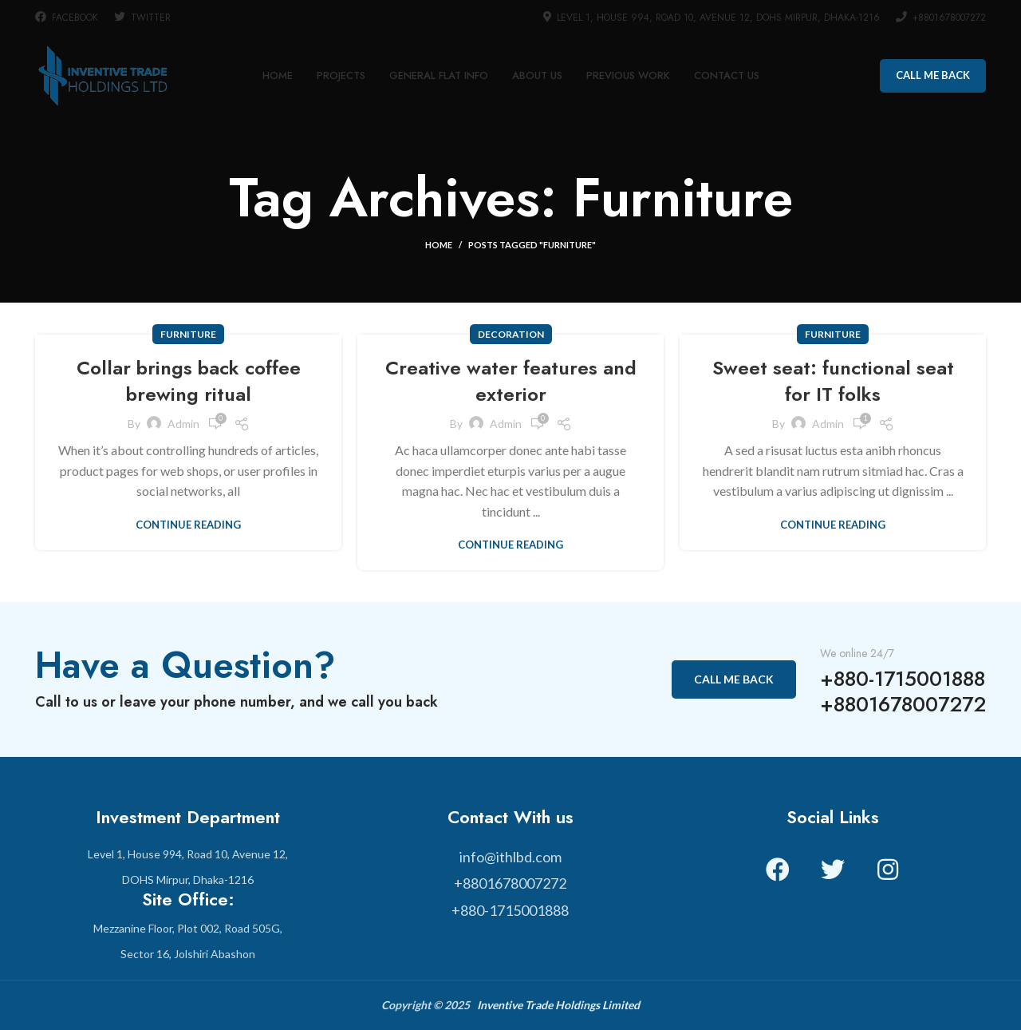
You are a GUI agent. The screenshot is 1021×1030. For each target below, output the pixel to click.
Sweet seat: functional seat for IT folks (833, 381)
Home (438, 245)
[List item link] (510, 857)
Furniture (188, 334)
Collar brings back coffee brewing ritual (189, 381)
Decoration (511, 334)
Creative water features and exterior (511, 381)
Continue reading (188, 525)
